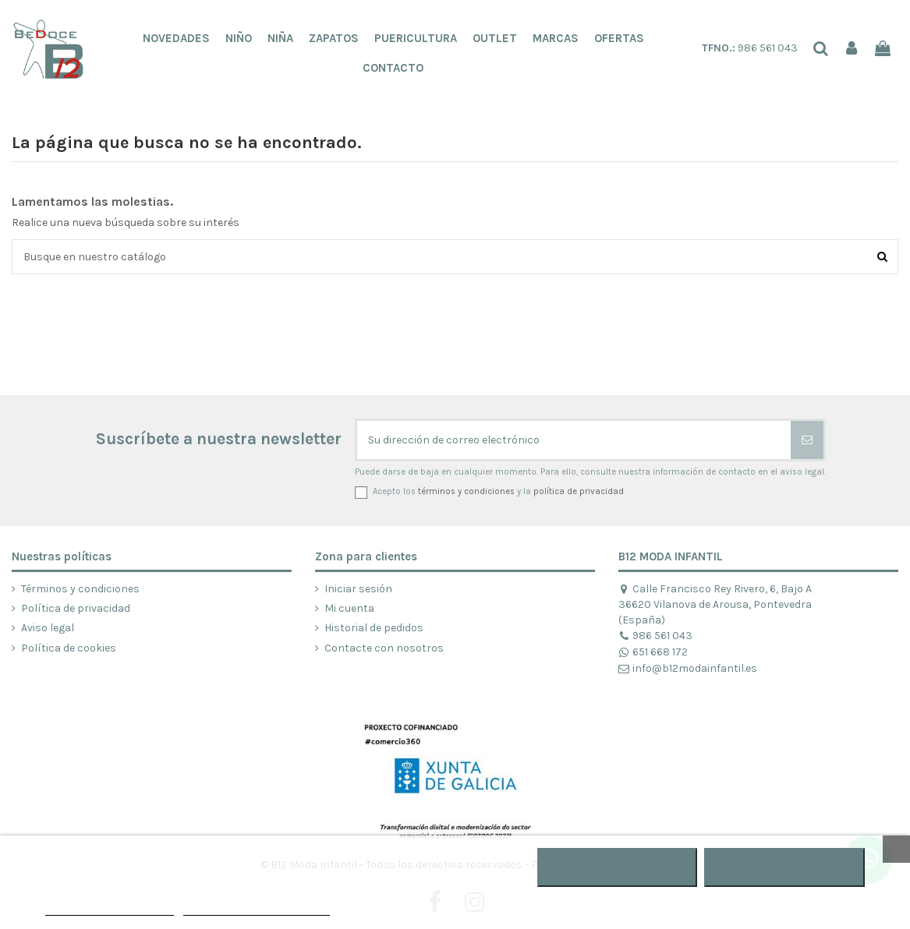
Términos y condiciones (80, 588)
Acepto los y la (498, 491)
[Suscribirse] (807, 440)
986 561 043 (750, 48)
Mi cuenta (349, 608)
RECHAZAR (617, 867)
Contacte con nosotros (384, 648)
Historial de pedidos (373, 627)
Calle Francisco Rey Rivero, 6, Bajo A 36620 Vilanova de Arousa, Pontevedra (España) (715, 604)
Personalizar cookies (256, 908)
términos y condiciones (466, 491)
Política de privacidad (75, 608)
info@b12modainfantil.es (687, 668)
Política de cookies (68, 648)
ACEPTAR (784, 867)
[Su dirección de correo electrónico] (574, 440)
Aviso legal (47, 627)
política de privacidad (578, 491)
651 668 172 (653, 652)
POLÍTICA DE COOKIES (109, 908)
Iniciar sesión (358, 588)
